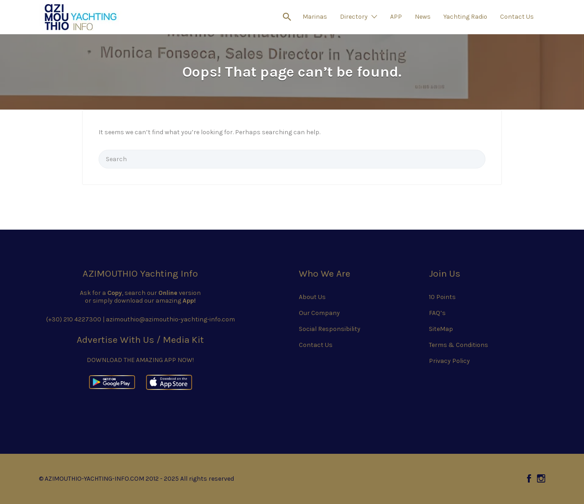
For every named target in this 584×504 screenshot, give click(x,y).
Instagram (541, 478)
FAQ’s (437, 313)
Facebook (529, 478)
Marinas (314, 17)
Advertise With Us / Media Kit (140, 339)
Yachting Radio (465, 17)
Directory (354, 17)
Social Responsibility (329, 329)
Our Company (319, 313)
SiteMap (441, 329)
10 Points (442, 297)
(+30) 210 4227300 (73, 319)
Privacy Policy (449, 361)
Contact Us (517, 17)
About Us (312, 297)
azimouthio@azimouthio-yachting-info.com (170, 319)
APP (396, 17)
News (423, 17)
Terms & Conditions (458, 345)
